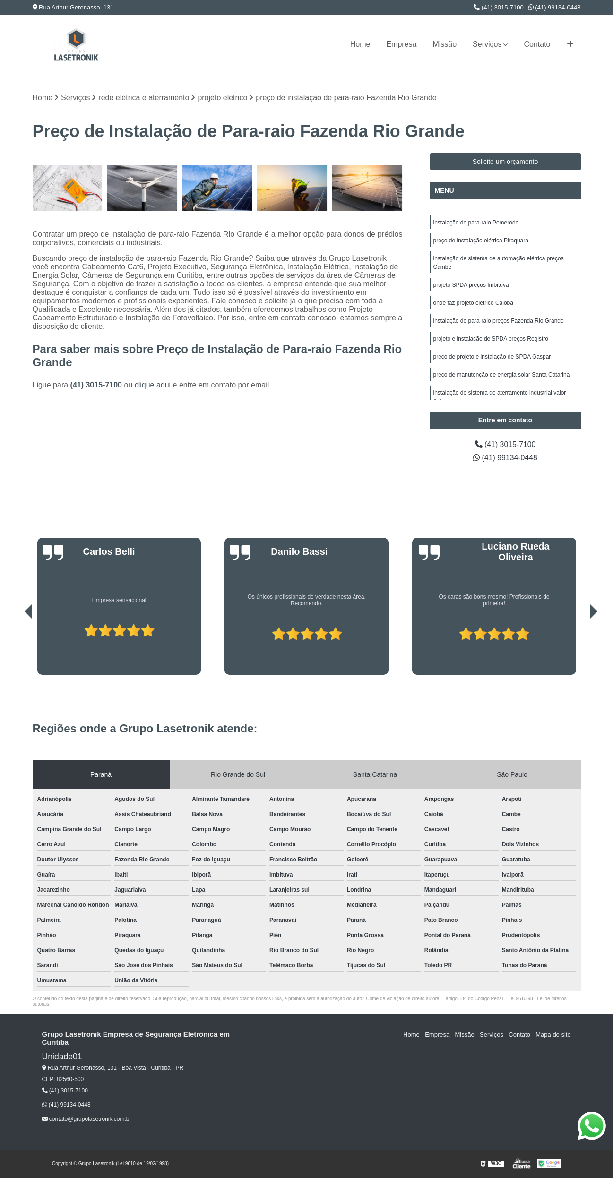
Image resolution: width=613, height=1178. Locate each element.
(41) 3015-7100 (499, 7)
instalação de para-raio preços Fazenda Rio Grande (498, 321)
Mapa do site (553, 1034)
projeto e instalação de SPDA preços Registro (490, 338)
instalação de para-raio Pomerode (476, 222)
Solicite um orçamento (505, 161)
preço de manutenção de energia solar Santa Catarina (501, 374)
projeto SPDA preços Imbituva (471, 285)
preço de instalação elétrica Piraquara (480, 240)
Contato (537, 44)
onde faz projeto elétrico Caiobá (473, 303)
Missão (444, 44)
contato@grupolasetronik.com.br (86, 1119)
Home (360, 44)
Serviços (487, 44)
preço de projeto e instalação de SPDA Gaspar (492, 356)
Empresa (401, 44)
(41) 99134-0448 (554, 7)
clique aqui (153, 385)
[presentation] (15, 648)
